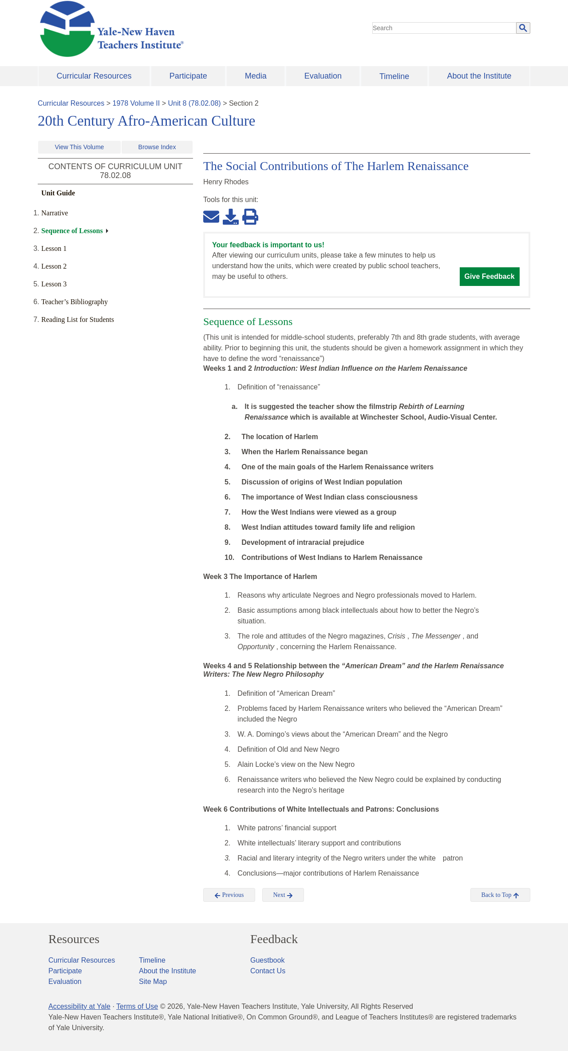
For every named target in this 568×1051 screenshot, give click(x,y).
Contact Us (267, 971)
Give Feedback (490, 276)
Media (256, 75)
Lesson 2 (54, 266)
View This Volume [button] (79, 147)
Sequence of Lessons (72, 230)
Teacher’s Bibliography (74, 301)
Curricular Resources (94, 75)
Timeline (394, 76)
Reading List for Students (77, 319)
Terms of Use (137, 1006)
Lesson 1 (54, 248)
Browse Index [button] (157, 147)
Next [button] (283, 895)
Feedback (274, 939)
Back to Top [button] (500, 895)
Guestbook (267, 960)
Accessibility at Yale (79, 1006)
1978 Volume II (136, 103)
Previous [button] (229, 895)
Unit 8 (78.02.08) (194, 103)
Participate (188, 75)
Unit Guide (58, 193)
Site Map (153, 981)
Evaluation (323, 75)
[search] (445, 28)
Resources (73, 939)
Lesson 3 (54, 284)
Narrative (54, 213)
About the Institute (479, 75)
